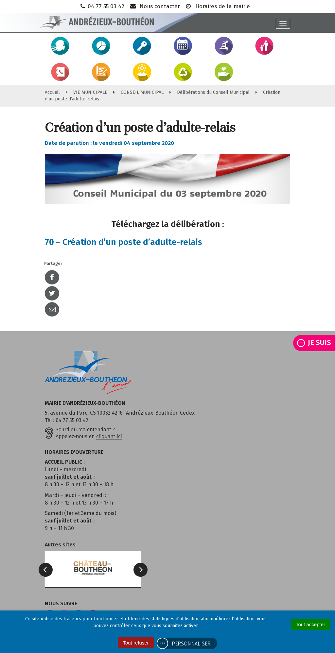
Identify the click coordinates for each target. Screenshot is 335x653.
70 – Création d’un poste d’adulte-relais (123, 242)
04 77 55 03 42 (101, 6)
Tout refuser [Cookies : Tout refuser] (136, 642)
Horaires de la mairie (217, 6)
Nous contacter (154, 6)
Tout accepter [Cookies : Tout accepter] (310, 624)
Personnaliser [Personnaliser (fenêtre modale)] (191, 644)
